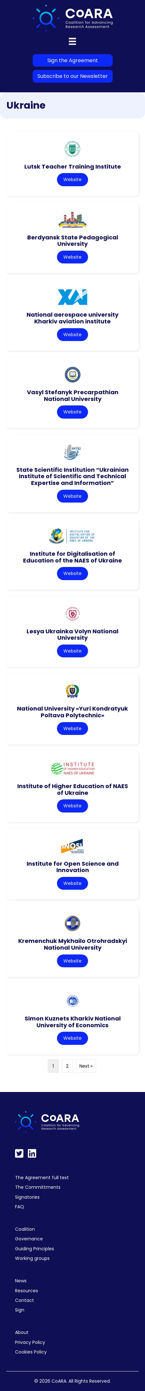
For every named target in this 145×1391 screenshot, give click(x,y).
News (21, 1281)
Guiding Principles (34, 1248)
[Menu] (72, 41)
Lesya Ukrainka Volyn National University (72, 634)
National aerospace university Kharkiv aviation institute (72, 318)
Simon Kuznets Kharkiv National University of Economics (73, 1021)
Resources (26, 1290)
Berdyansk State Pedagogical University (72, 240)
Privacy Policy (30, 1342)
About (21, 1332)
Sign (19, 1310)
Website (72, 179)
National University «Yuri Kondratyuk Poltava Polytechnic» (72, 711)
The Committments (37, 1187)
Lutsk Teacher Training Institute (72, 166)
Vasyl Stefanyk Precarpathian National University (72, 395)
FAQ (19, 1207)
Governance (29, 1239)
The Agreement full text (42, 1177)
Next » (86, 1066)
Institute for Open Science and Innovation (73, 867)
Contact (24, 1300)
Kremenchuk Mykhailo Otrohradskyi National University (72, 944)
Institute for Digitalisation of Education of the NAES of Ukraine (72, 557)
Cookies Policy (31, 1352)
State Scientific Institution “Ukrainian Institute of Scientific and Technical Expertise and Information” (72, 476)
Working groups (32, 1258)
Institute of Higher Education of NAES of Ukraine (72, 789)
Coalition (25, 1229)
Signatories (27, 1197)
